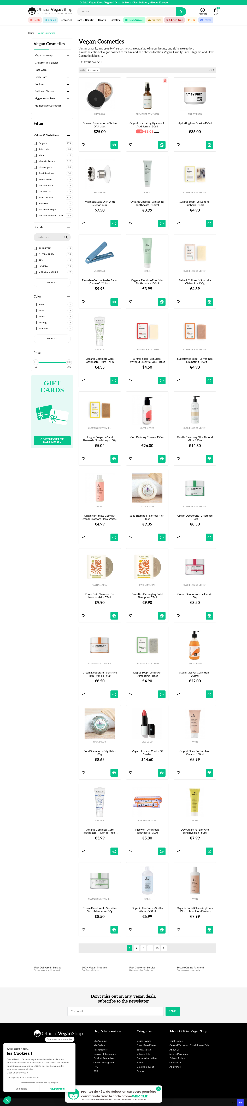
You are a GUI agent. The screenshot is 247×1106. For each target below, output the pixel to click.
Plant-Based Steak (146, 1045)
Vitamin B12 (143, 1053)
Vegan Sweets (144, 1040)
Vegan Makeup (43, 55)
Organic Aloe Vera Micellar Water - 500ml (148, 909)
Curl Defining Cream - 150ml (147, 437)
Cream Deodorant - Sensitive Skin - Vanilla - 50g (100, 674)
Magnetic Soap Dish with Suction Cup (100, 203)
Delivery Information (104, 1053)
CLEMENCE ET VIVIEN (147, 114)
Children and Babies (46, 62)
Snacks (140, 1071)
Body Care (41, 76)
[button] (90, 62)
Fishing (56, 322)
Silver (56, 304)
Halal (56, 155)
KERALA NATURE (56, 272)
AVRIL (147, 192)
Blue (56, 310)
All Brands (175, 1066)
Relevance (93, 70)
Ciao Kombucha (145, 1066)
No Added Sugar (56, 209)
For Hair (39, 84)
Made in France (56, 161)
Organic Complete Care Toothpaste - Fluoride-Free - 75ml (100, 831)
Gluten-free (56, 191)
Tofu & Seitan (144, 1049)
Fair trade (56, 149)
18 (156, 948)
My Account (100, 1040)
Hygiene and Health (46, 98)
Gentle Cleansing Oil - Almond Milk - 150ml (195, 439)
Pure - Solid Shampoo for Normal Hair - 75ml (100, 595)
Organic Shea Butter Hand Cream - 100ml (195, 753)
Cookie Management (104, 1062)
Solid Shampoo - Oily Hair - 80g (100, 753)
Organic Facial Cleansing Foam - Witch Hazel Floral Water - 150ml (195, 909)
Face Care (40, 69)
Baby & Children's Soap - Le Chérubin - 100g (195, 282)
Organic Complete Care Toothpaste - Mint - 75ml (99, 360)
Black (56, 316)
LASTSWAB (99, 271)
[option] (234, 1102)
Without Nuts (56, 185)
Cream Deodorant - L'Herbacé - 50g (195, 517)
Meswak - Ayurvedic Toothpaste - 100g (147, 831)
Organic (56, 143)
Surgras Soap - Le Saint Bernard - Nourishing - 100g (99, 439)
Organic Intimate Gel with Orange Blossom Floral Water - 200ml (99, 517)
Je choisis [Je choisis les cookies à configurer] (21, 1088)
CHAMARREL (100, 192)
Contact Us (175, 1062)
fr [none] (233, 1102)
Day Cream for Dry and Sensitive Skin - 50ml (195, 831)
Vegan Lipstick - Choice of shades (147, 753)
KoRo (140, 1062)
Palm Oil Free (56, 197)
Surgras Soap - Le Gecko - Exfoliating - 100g (147, 674)
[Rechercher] (126, 11)
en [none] (240, 1102)
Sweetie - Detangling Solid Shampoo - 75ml (147, 595)
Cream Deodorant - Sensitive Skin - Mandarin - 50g (100, 909)
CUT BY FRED (56, 254)
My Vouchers (100, 1049)
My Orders (99, 1045)
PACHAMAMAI (100, 585)
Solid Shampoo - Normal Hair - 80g (148, 517)
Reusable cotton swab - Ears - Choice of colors (100, 282)
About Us (174, 1049)
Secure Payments (178, 1053)
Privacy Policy (177, 1058)
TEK (56, 260)
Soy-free (56, 203)
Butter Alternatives (147, 1058)
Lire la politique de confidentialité (22, 1077)
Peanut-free (56, 179)
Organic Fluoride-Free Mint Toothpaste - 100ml (147, 282)
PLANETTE (56, 248)
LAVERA (56, 266)
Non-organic (56, 167)
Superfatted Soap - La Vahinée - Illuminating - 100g (195, 360)
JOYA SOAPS (147, 506)
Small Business (56, 173)
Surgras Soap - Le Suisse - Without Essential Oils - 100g (147, 360)
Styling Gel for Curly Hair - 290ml (195, 674)
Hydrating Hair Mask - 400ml (195, 123)
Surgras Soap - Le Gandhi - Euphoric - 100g (195, 203)
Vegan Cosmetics (49, 43)
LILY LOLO (99, 114)
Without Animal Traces (56, 215)
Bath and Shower (45, 91)
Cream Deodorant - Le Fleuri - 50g (195, 595)
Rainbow (56, 328)
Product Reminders (103, 1058)
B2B (95, 1071)
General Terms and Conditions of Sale (189, 1045)
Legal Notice (176, 1040)
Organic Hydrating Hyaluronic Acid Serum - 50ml (148, 125)
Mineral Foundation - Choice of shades (100, 125)
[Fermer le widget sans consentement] (59, 1039)
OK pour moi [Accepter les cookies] (57, 1088)
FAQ (95, 1066)
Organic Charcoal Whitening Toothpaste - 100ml (148, 203)
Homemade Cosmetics (48, 105)
